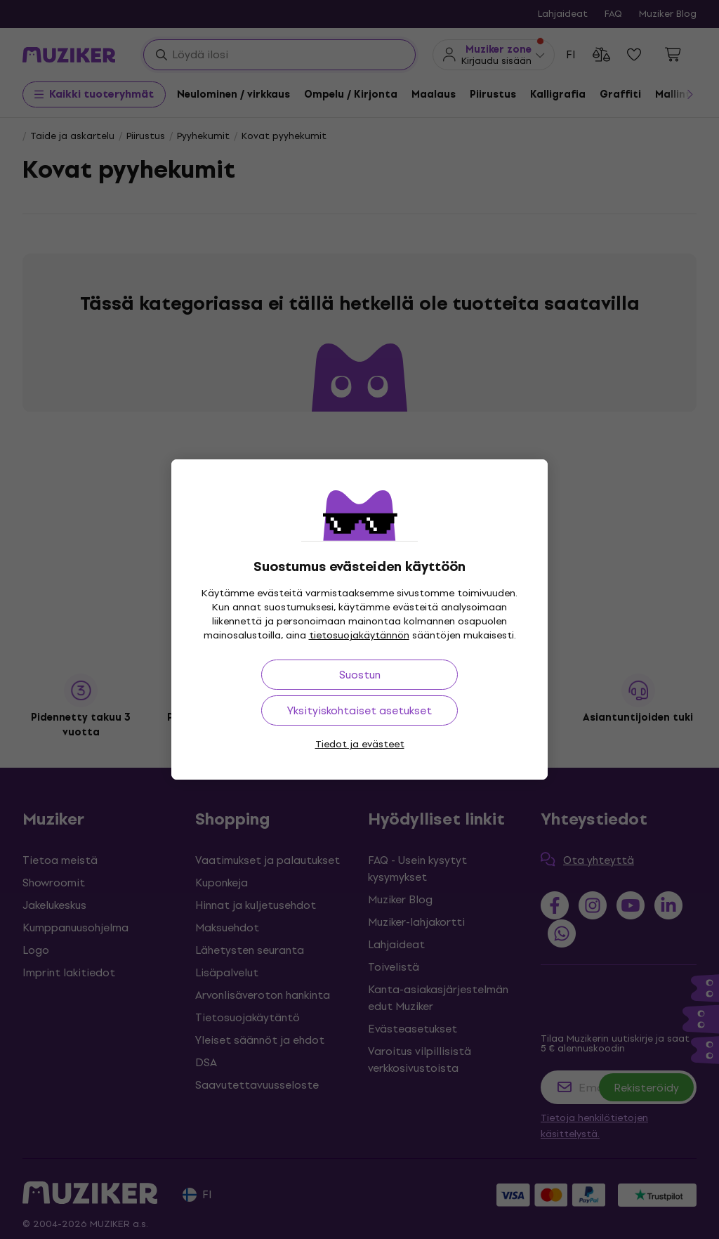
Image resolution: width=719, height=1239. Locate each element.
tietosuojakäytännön (359, 635)
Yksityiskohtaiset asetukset (359, 710)
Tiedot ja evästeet (359, 744)
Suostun (360, 674)
